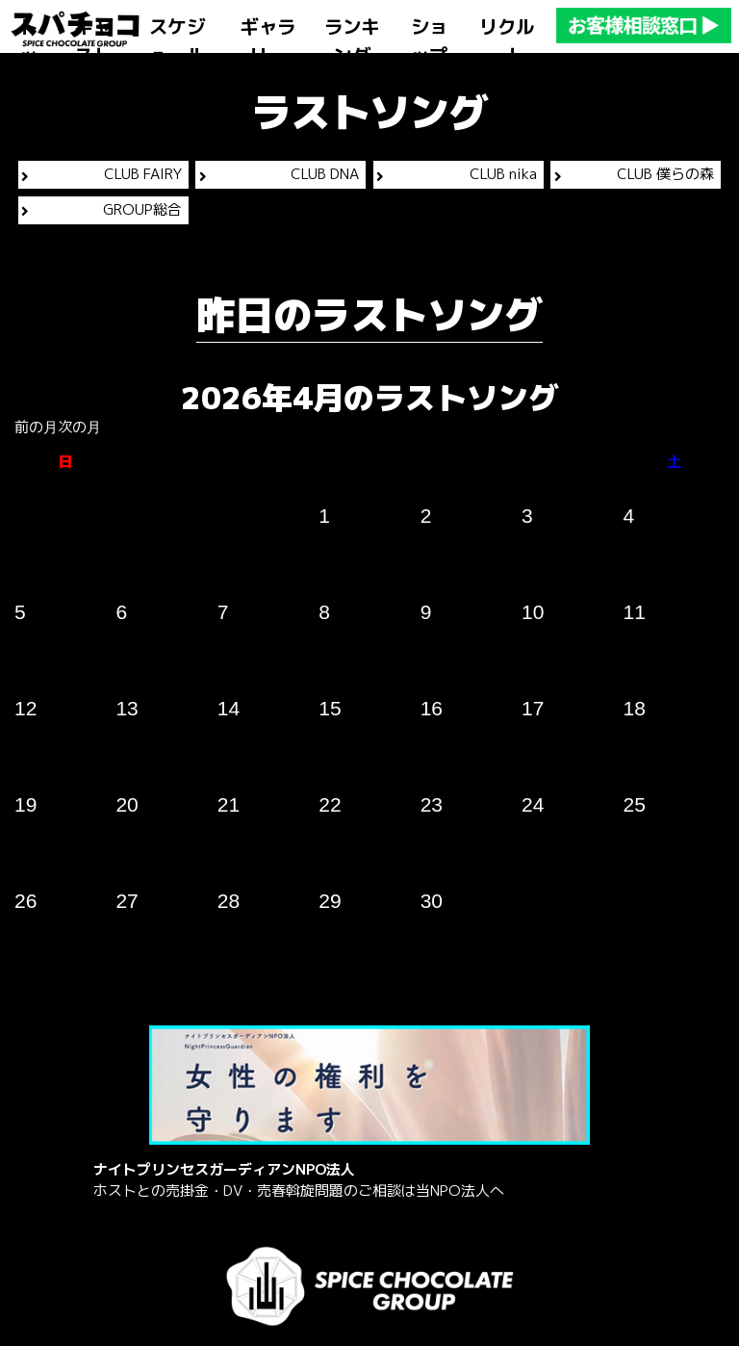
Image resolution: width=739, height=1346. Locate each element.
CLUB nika (456, 174)
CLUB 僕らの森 (634, 174)
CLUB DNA (279, 174)
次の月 (79, 427)
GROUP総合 (101, 209)
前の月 (36, 427)
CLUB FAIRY (101, 174)
